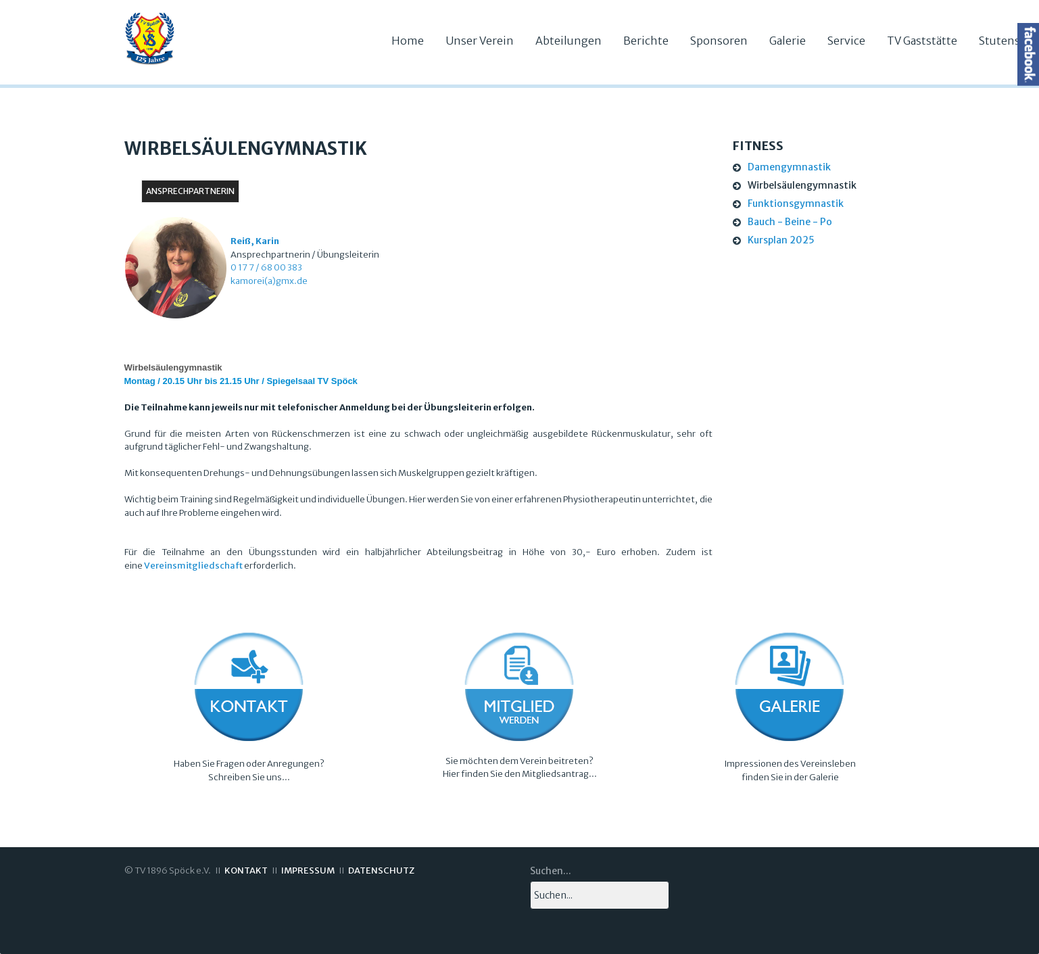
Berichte (646, 40)
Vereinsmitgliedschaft (193, 565)
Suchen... (550, 871)
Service (846, 40)
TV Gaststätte (922, 40)
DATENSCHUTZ (381, 870)
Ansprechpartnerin (190, 191)
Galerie (787, 40)
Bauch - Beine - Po (790, 222)
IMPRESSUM (308, 870)
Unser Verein (479, 40)
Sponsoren (719, 40)
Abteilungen (568, 40)
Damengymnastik (789, 167)
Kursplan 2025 (781, 240)
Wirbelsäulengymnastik (802, 185)
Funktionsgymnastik (796, 203)
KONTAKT (246, 870)
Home (407, 40)
